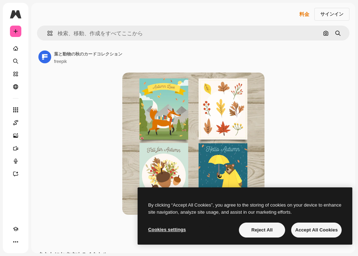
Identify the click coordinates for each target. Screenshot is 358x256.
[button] (47, 33)
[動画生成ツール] (15, 148)
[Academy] (15, 229)
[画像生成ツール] (15, 135)
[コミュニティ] (15, 86)
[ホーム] (15, 48)
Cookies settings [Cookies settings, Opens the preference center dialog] (167, 229)
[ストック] (15, 74)
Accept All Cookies (316, 230)
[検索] (15, 61)
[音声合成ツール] (15, 161)
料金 (304, 14)
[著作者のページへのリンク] (44, 56)
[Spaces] (15, 122)
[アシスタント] (15, 174)
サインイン (331, 14)
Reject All (262, 230)
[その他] (15, 241)
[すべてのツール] (15, 110)
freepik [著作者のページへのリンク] (60, 61)
